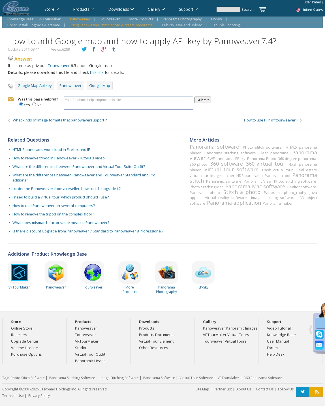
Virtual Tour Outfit (90, 354)
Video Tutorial (279, 328)
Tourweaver (59, 65)
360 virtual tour (265, 163)
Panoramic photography (285, 192)
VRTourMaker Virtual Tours (226, 334)
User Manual (278, 341)
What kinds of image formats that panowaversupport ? (57, 120)
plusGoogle (104, 49)
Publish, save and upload (182, 25)
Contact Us (264, 389)
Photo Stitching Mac (206, 186)
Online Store (22, 328)
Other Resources (153, 347)
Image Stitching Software (119, 377)
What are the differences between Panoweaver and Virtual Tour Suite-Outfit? (78, 166)
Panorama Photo (261, 158)
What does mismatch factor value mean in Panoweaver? (60, 222)
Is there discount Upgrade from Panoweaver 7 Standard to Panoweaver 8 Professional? (87, 231)
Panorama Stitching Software (72, 377)
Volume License (24, 347)
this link (96, 72)
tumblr (114, 49)
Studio (80, 347)
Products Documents (157, 334)
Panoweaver (70, 85)
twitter (84, 49)
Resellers (19, 334)
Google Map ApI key (35, 85)
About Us (243, 389)
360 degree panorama (297, 158)
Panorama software (214, 146)
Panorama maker (278, 203)
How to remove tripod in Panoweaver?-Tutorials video (58, 158)
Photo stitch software (262, 147)
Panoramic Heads (90, 360)
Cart (262, 9)
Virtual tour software (231, 169)
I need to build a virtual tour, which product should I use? (60, 197)
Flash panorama (274, 152)
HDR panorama (249, 175)
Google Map (99, 85)
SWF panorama (220, 158)
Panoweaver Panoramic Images (230, 328)
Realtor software (302, 186)
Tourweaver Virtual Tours (225, 341)
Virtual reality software (226, 197)
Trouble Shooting (226, 25)
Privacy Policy (39, 395)
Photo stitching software (295, 181)
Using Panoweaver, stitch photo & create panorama (111, 25)
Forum (272, 347)
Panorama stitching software (230, 152)
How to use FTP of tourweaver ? (273, 120)
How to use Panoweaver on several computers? (53, 205)
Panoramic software (223, 181)
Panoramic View (257, 181)
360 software (226, 163)
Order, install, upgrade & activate (33, 25)
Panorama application (234, 202)
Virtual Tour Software (196, 377)
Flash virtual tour (277, 169)
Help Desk (276, 354)
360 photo (198, 164)
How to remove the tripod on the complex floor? (53, 214)
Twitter (302, 392)
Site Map (202, 389)
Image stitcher (222, 175)
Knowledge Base (281, 334)
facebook (94, 49)
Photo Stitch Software (28, 377)
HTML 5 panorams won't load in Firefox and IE (51, 149)
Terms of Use (13, 395)
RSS (316, 392)
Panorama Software (159, 377)
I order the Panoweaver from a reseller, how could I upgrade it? (66, 188)
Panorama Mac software (255, 186)
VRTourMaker (87, 341)
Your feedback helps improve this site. (128, 103)
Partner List (223, 389)
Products (146, 328)
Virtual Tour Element (156, 341)
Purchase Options (26, 354)
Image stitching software (273, 197)
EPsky (240, 158)
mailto (11, 99)
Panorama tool (277, 175)
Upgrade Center (25, 341)
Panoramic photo (205, 192)
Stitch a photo (241, 192)
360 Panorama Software (263, 377)
